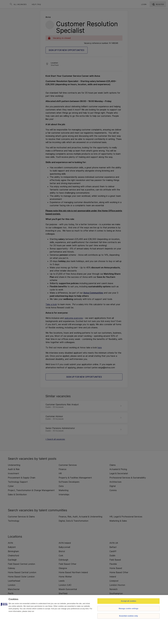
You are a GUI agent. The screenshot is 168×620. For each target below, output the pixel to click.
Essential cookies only (128, 616)
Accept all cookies (128, 601)
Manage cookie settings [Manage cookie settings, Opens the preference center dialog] (128, 608)
